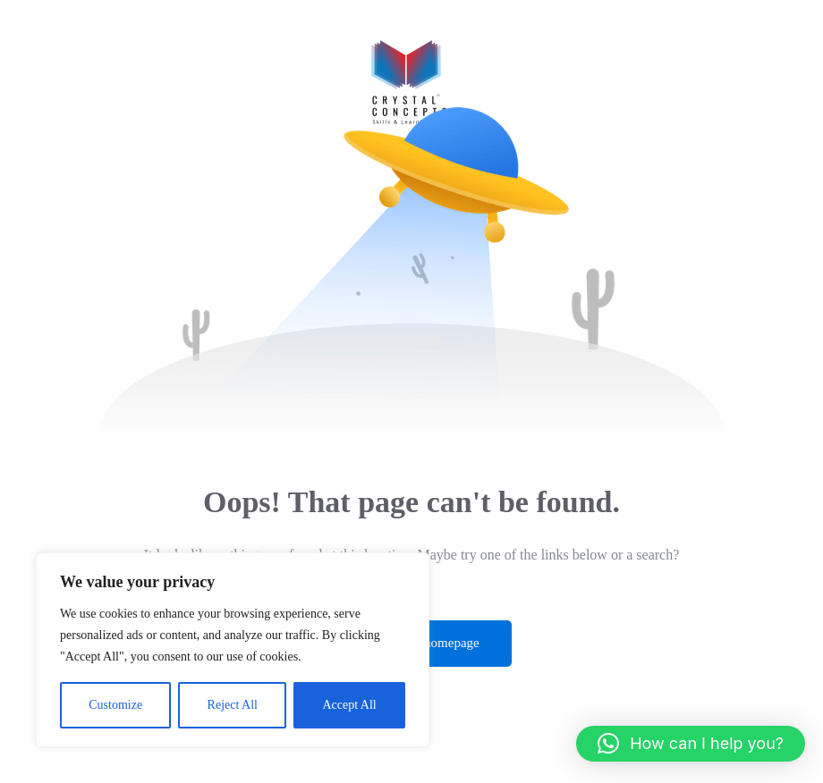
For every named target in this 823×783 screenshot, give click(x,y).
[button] (690, 744)
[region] (232, 649)
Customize (115, 704)
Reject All (233, 704)
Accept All (349, 704)
